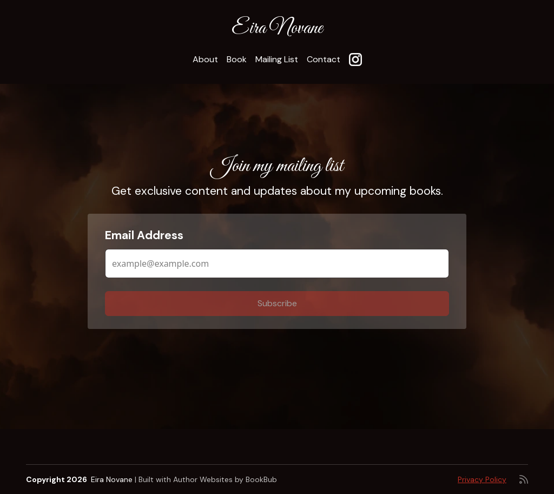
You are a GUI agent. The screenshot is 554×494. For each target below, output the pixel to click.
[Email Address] (277, 263)
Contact (323, 59)
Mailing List (276, 59)
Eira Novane (277, 28)
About (205, 59)
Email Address (144, 235)
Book (237, 59)
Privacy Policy (482, 479)
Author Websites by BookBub (225, 479)
